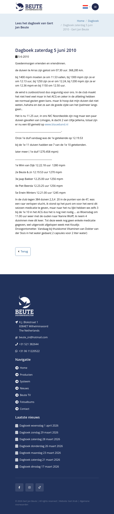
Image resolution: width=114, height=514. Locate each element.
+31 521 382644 (28, 344)
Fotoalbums (24, 402)
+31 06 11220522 (29, 351)
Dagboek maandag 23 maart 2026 (38, 453)
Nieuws (22, 388)
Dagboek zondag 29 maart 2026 (36, 432)
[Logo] (29, 6)
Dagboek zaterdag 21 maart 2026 (37, 459)
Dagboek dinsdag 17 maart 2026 (37, 466)
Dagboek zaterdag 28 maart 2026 (37, 439)
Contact (22, 409)
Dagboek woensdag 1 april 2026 (36, 425)
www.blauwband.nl (56, 124)
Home (80, 21)
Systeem (22, 381)
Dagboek (93, 21)
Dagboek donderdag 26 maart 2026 (39, 446)
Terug (23, 251)
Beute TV (23, 395)
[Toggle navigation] (95, 6)
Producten (24, 374)
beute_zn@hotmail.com (33, 337)
